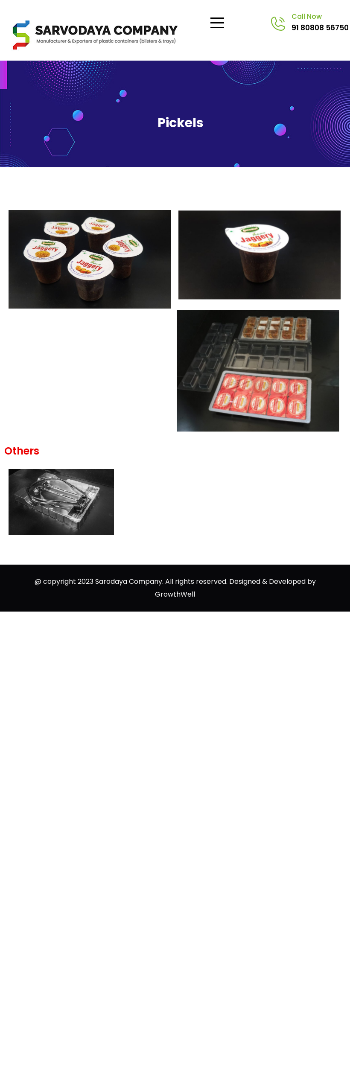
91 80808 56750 (320, 28)
